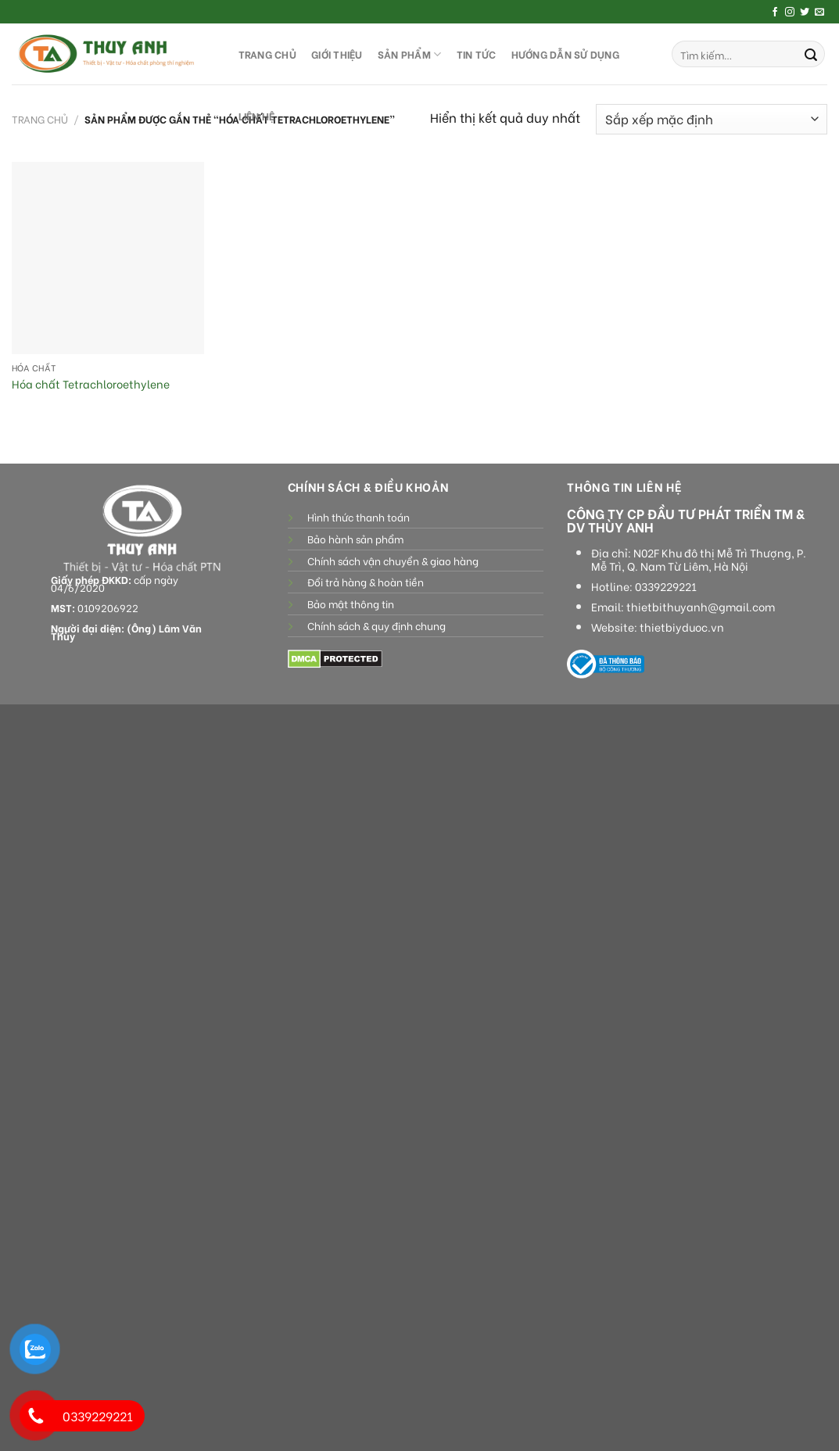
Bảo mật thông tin (350, 604)
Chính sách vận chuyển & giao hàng (393, 561)
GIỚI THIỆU (337, 54)
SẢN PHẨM (410, 54)
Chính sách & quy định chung (376, 625)
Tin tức (477, 54)
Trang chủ (40, 119)
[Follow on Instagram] (789, 12)
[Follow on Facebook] (775, 12)
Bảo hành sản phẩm (355, 539)
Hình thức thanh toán (358, 517)
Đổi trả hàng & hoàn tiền (365, 582)
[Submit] (811, 54)
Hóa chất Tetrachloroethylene (91, 384)
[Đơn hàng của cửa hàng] (711, 119)
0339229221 (666, 586)
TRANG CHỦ (267, 54)
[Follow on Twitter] (804, 12)
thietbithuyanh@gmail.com (700, 606)
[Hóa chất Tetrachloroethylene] (108, 258)
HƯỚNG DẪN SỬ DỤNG (565, 54)
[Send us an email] (819, 12)
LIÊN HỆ (256, 116)
